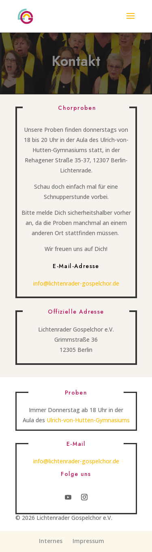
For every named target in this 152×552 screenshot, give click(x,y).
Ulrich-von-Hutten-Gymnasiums (88, 420)
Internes (50, 541)
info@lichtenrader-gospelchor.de (76, 283)
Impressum (88, 541)
